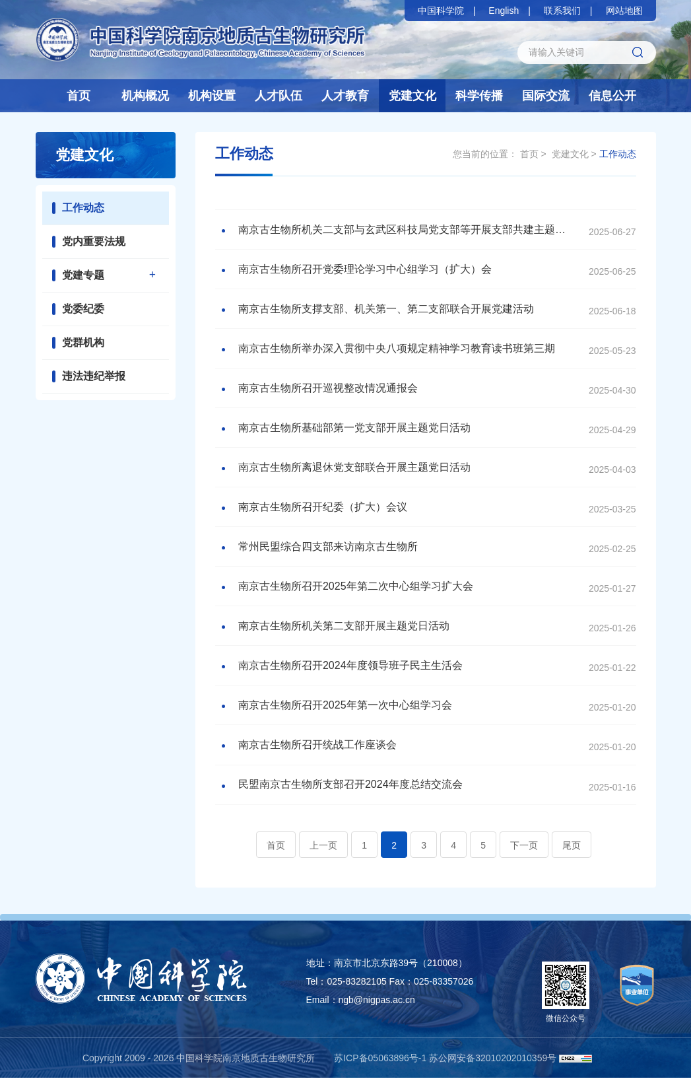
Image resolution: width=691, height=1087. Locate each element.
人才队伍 (278, 95)
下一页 (524, 854)
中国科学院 (441, 10)
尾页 (571, 854)
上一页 (323, 854)
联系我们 (562, 10)
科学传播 (479, 95)
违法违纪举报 (93, 376)
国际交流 (546, 95)
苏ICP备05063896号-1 (380, 1067)
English (503, 10)
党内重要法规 (93, 241)
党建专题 (83, 275)
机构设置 (212, 95)
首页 (78, 95)
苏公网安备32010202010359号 (492, 1067)
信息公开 (612, 95)
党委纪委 (83, 308)
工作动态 (83, 207)
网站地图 (624, 10)
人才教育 (345, 95)
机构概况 (145, 95)
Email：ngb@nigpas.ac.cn (360, 1009)
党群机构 (83, 342)
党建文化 (412, 95)
